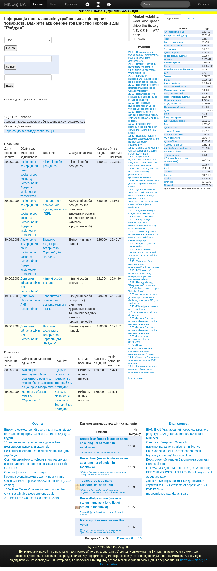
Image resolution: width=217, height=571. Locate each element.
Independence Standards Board (167, 493)
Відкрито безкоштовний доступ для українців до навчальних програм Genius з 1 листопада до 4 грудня (37, 434)
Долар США (170, 141)
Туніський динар (172, 131)
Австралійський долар (176, 35)
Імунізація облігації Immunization (168, 455)
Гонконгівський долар (175, 55)
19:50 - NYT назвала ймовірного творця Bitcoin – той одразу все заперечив (143, 106)
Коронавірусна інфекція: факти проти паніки (34, 476)
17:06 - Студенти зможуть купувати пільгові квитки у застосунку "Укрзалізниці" (142, 213)
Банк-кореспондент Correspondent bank (173, 451)
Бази (54, 4)
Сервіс (204, 4)
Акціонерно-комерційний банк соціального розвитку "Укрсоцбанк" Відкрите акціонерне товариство (29, 179)
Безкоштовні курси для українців (26, 446)
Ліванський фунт (173, 83)
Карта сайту (108, 564)
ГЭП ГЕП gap (155, 489)
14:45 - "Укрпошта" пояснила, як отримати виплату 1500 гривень (143, 360)
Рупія (167, 66)
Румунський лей (172, 151)
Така (166, 38)
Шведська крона (172, 117)
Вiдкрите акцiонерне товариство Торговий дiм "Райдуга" (52, 248)
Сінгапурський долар (175, 107)
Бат (166, 124)
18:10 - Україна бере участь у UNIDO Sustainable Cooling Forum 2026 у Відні (143, 150)
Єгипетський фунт (173, 134)
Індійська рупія (172, 62)
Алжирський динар (174, 32)
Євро (167, 164)
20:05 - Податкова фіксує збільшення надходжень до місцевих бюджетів (142, 97)
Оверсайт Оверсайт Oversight (166, 442)
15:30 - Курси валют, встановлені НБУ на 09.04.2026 (139, 339)
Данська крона (172, 52)
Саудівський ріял (173, 103)
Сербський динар (173, 144)
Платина (168, 182)
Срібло (167, 178)
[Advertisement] (92, 59)
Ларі (166, 168)
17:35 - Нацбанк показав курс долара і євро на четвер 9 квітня (143, 183)
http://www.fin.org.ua (193, 560)
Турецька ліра (171, 155)
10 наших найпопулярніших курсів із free (32, 442)
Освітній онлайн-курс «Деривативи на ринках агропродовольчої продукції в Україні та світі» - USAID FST (36, 464)
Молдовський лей (173, 93)
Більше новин (135, 378)
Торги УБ (189, 18)
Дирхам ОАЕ (171, 127)
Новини (38, 4)
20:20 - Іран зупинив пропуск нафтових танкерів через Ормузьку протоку (143, 88)
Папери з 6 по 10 (129, 538)
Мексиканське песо (174, 90)
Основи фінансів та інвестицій (25, 472)
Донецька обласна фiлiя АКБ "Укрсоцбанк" (34, 396)
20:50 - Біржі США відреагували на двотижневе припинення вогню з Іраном (143, 79)
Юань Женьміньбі (173, 45)
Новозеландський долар (177, 97)
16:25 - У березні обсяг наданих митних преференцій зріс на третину (143, 264)
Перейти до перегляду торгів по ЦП (29, 131)
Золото (168, 175)
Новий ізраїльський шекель (178, 69)
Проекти (72, 4)
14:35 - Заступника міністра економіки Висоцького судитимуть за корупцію (143, 369)
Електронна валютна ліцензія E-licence (173, 446)
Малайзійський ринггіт (175, 86)
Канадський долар (174, 42)
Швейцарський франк (175, 120)
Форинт (168, 59)
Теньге (167, 76)
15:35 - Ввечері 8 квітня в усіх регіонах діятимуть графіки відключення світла (143, 321)
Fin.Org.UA (15, 4)
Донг (166, 110)
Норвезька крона (173, 100)
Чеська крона (171, 49)
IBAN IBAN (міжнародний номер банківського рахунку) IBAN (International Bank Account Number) (177, 434)
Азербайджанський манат (177, 148)
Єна (166, 73)
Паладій (168, 185)
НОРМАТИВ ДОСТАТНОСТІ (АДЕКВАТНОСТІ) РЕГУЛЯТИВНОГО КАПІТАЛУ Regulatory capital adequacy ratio (179, 472)
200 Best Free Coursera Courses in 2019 (31, 498)
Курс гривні (173, 18)
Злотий (168, 171)
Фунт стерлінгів (172, 138)
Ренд (167, 114)
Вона (167, 79)
